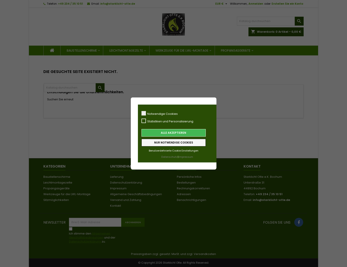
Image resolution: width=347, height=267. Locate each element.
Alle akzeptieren (173, 133)
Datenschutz (169, 157)
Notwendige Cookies (159, 113)
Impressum (186, 157)
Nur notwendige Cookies (173, 142)
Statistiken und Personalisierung (167, 121)
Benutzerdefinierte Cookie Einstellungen (173, 150)
